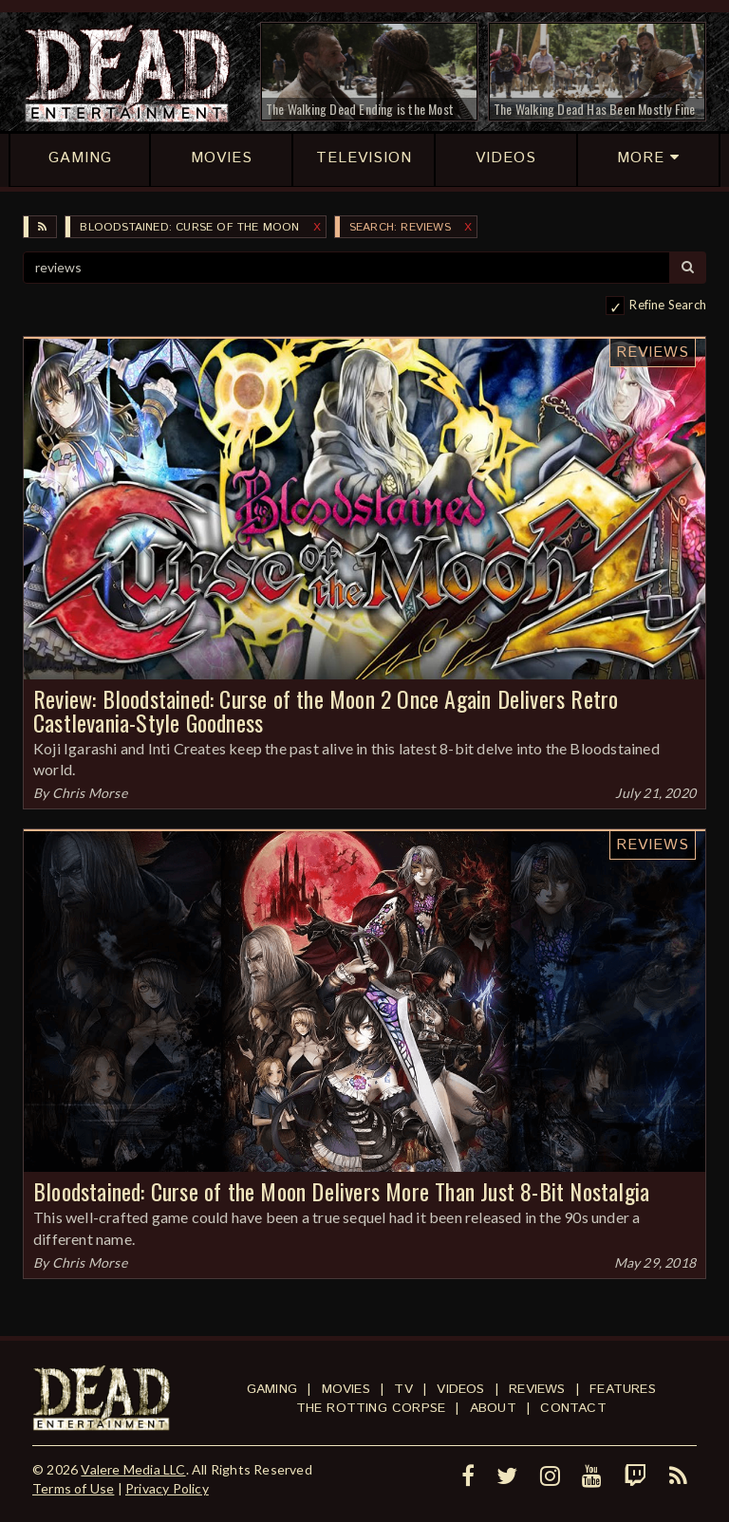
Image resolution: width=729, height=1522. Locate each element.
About (493, 1408)
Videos (460, 1389)
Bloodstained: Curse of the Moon (189, 227)
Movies (346, 1389)
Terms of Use (73, 1488)
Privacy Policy (167, 1488)
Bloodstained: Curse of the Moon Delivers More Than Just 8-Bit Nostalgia (341, 1191)
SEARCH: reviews (400, 227)
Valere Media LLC (133, 1469)
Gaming (272, 1389)
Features (622, 1389)
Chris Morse (89, 793)
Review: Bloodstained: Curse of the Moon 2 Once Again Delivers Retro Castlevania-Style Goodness (325, 710)
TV (403, 1389)
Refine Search (667, 304)
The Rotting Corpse (371, 1408)
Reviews (652, 352)
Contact (573, 1408)
